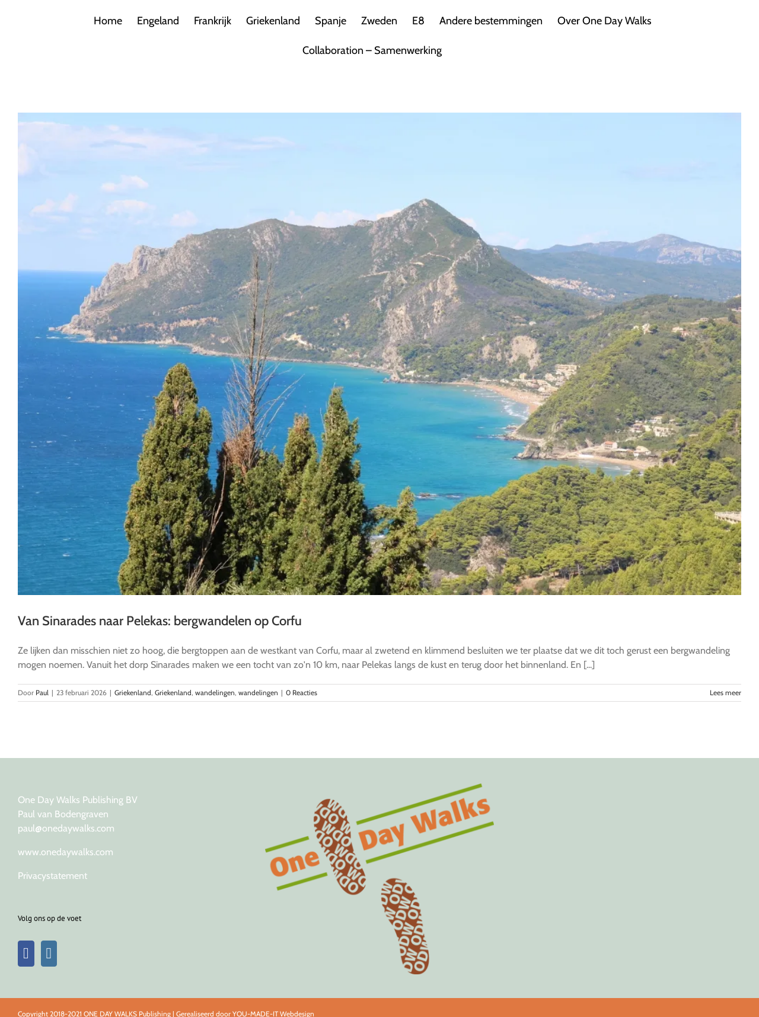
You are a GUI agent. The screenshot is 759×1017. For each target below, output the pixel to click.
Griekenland (132, 692)
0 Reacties (301, 692)
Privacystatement (52, 875)
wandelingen (215, 692)
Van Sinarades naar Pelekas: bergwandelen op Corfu (160, 621)
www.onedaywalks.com (65, 852)
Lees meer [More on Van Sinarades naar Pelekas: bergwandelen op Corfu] (725, 692)
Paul (42, 692)
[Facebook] (26, 954)
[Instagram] (49, 954)
